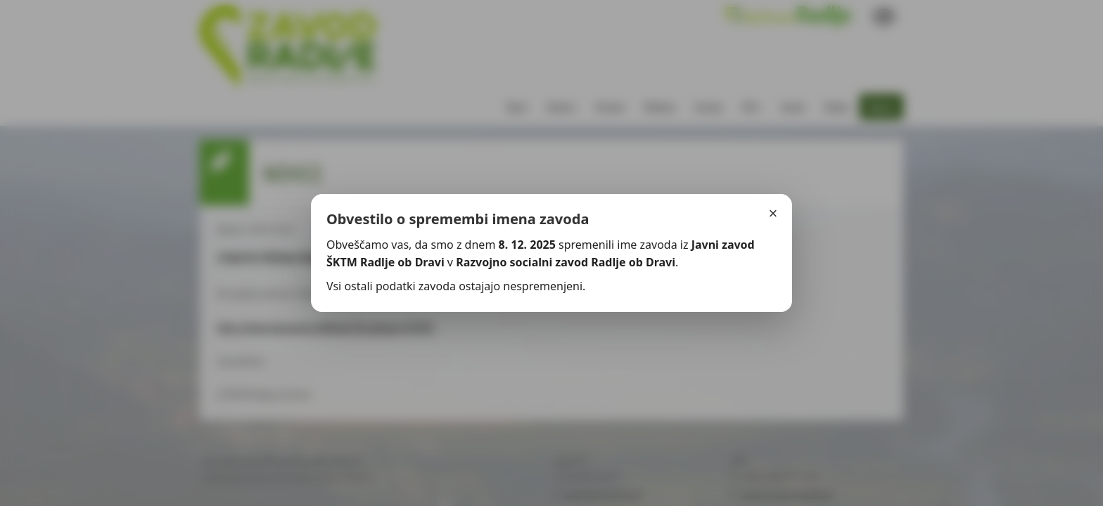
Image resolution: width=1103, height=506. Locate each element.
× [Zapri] (773, 213)
